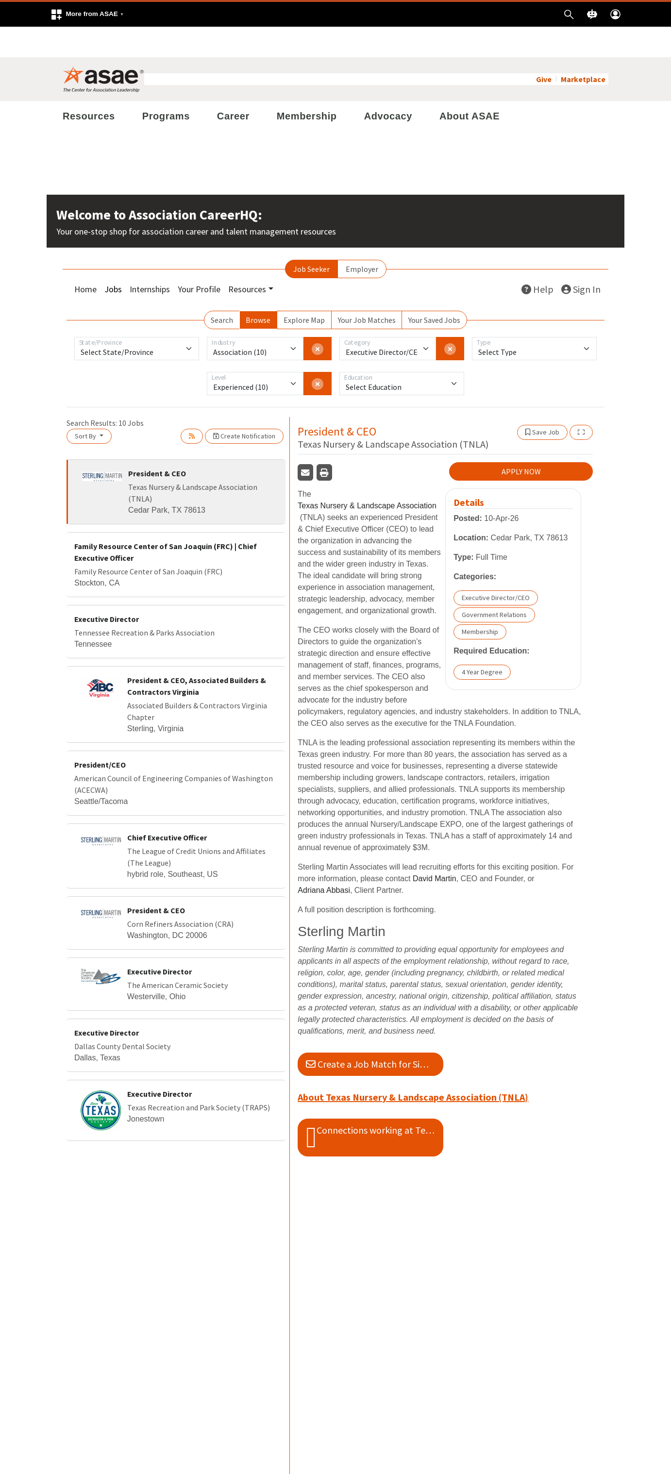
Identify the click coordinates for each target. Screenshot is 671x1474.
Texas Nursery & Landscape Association (367, 475)
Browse (258, 289)
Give (544, 48)
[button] (87, 14)
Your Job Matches (367, 289)
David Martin (434, 848)
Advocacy (388, 85)
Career (233, 85)
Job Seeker (311, 238)
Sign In (581, 258)
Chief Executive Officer (167, 807)
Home (85, 258)
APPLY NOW (521, 441)
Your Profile (199, 258)
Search (222, 289)
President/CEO (100, 734)
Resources (89, 85)
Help (537, 258)
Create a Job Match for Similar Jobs (374, 1033)
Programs (166, 85)
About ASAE (469, 85)
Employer (362, 238)
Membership (307, 85)
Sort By (86, 405)
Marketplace (583, 48)
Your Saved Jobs (434, 289)
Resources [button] (247, 258)
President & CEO (157, 443)
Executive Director (106, 588)
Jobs (113, 258)
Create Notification (244, 405)
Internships (150, 258)
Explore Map (304, 289)
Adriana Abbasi (324, 860)
